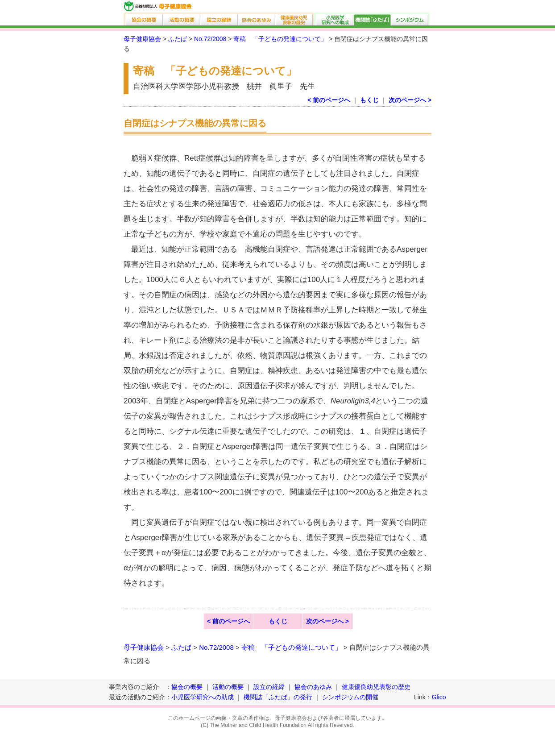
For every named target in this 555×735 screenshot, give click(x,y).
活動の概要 (182, 18)
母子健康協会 (142, 38)
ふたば (177, 38)
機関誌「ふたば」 (372, 18)
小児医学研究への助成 (334, 18)
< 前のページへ (328, 100)
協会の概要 (143, 18)
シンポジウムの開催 (350, 697)
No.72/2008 (210, 38)
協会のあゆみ (257, 18)
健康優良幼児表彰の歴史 (295, 18)
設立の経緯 (219, 18)
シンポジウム (410, 18)
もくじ (369, 100)
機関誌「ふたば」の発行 (278, 697)
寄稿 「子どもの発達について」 (280, 38)
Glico (439, 697)
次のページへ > (410, 100)
